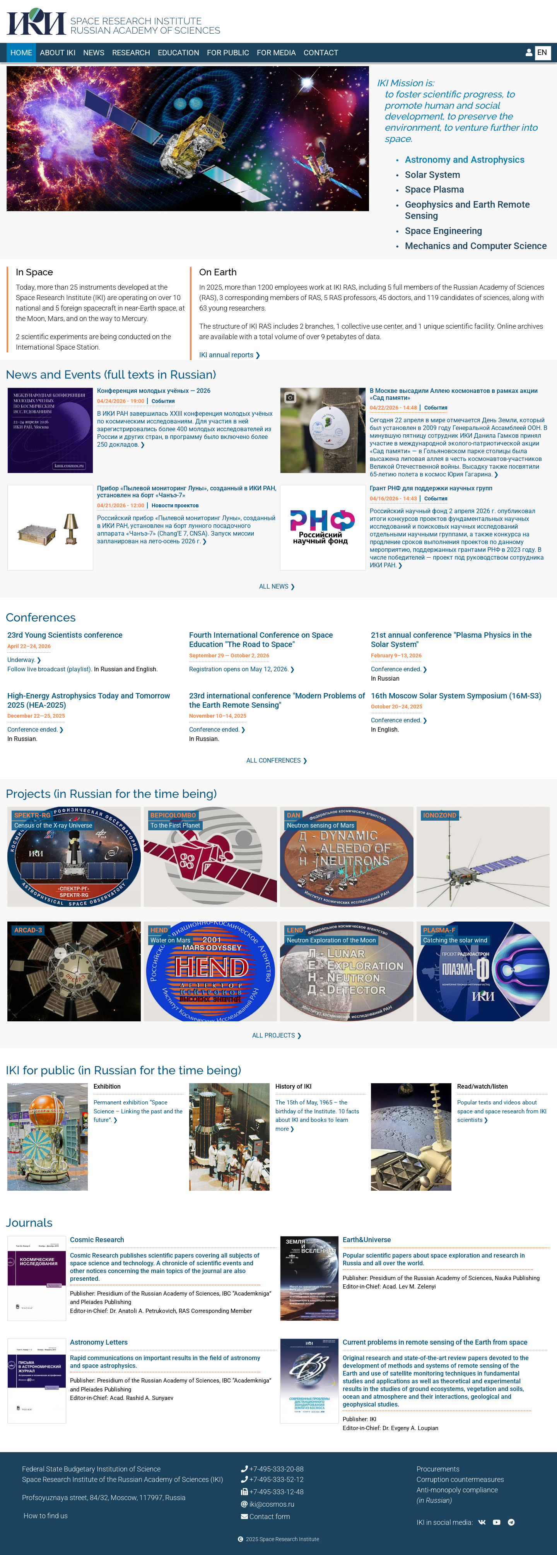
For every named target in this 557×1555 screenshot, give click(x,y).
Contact (321, 52)
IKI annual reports (226, 355)
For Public (228, 52)
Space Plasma (434, 189)
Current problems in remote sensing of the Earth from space (435, 1342)
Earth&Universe (367, 1240)
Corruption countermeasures (460, 1479)
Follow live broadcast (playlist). (49, 669)
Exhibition (107, 1086)
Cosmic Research (97, 1240)
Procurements (438, 1469)
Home (21, 52)
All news (274, 586)
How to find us (46, 1516)
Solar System (432, 174)
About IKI (57, 52)
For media (276, 52)
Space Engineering (443, 230)
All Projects (273, 1035)
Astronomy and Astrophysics (465, 159)
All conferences (273, 760)
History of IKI (293, 1086)
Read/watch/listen (482, 1086)
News (93, 52)
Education (178, 52)
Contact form (269, 1516)
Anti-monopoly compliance (457, 1490)
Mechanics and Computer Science (476, 246)
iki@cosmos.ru (271, 1504)
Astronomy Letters (99, 1342)
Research (131, 52)
